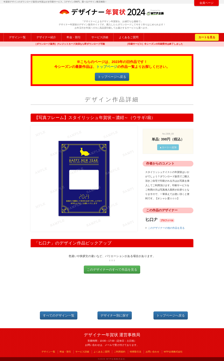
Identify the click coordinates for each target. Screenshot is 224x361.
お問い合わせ (152, 351)
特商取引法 (135, 351)
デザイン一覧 (17, 37)
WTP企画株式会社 (173, 351)
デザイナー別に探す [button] (114, 315)
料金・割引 (74, 37)
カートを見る (206, 37)
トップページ (106, 67)
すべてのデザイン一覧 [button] (58, 315)
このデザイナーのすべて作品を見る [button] (112, 269)
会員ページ (207, 2)
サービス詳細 (99, 37)
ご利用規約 (119, 351)
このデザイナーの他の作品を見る (166, 227)
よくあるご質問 (128, 37)
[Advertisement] (112, 295)
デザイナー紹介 (46, 37)
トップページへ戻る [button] (112, 77)
